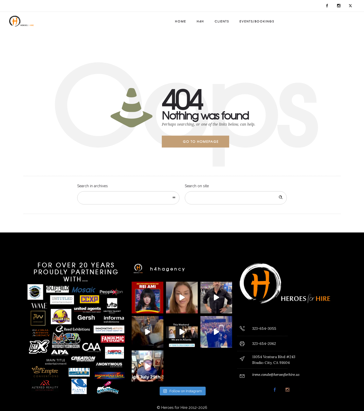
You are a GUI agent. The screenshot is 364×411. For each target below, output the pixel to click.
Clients (222, 21)
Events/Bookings (256, 21)
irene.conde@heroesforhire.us (276, 375)
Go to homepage (201, 141)
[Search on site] (236, 197)
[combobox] (128, 197)
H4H (200, 21)
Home (180, 21)
